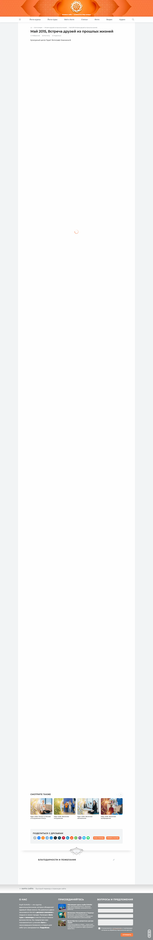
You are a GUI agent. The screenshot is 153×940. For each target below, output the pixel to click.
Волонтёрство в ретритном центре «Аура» (80, 921)
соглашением (117, 928)
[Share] (56, 35)
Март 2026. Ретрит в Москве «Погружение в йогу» (40, 817)
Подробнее (44, 928)
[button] (117, 795)
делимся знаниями (44, 912)
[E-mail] (46, 35)
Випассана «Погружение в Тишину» (80, 913)
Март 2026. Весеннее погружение (61, 817)
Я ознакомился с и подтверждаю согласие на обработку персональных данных (116, 929)
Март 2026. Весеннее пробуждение (108, 817)
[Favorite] (35, 35)
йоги (43, 922)
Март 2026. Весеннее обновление (84, 817)
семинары (29, 917)
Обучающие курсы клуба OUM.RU (79, 905)
